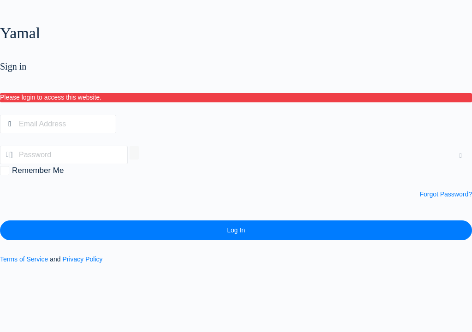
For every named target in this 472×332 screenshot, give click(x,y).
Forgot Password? (445, 194)
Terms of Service (24, 259)
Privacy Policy (82, 259)
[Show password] (134, 153)
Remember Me (38, 170)
